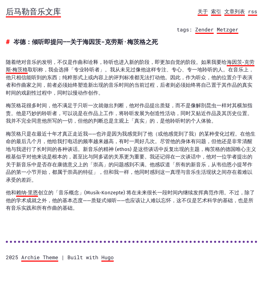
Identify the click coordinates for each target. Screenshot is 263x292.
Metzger (227, 29)
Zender (204, 29)
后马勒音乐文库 (33, 11)
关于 (203, 11)
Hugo (107, 257)
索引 (216, 11)
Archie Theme (39, 257)
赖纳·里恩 (27, 193)
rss (252, 11)
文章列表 (234, 11)
